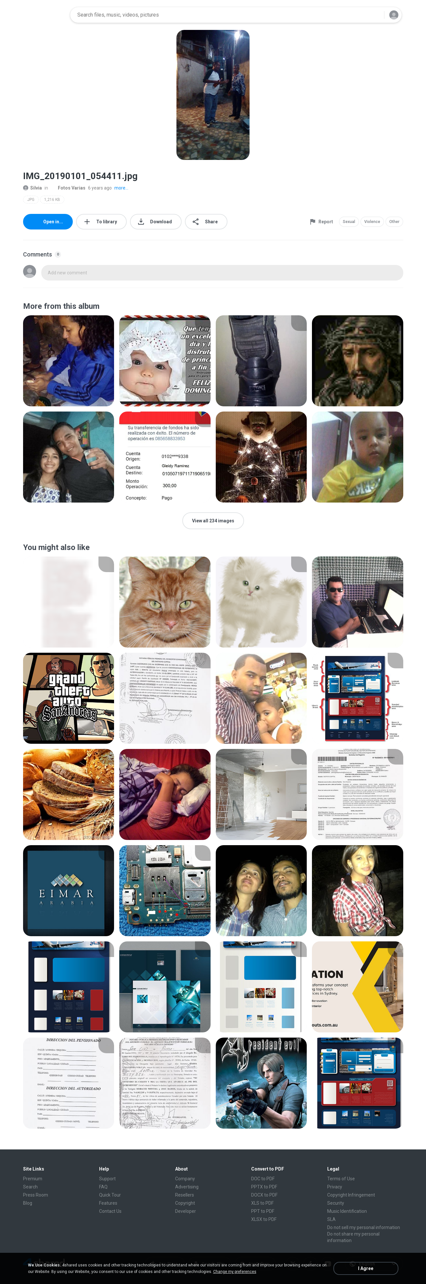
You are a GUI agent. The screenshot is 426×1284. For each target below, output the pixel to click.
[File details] (68, 360)
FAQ (103, 1186)
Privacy (334, 1186)
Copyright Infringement (351, 1195)
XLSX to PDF (264, 1219)
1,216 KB (52, 199)
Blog (27, 1203)
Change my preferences (234, 1271)
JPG (30, 199)
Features (108, 1203)
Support (107, 1178)
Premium (32, 1178)
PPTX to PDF (264, 1186)
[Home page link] (44, 15)
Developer (185, 1211)
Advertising (187, 1186)
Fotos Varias (68, 187)
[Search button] (375, 15)
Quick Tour (110, 1195)
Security (335, 1203)
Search (30, 1186)
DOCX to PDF (264, 1195)
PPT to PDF (262, 1211)
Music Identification (347, 1211)
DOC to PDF (263, 1178)
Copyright (185, 1203)
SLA (331, 1219)
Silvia (32, 187)
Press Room (35, 1195)
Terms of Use (341, 1178)
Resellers (184, 1195)
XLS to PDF (262, 1203)
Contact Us (110, 1211)
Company (185, 1178)
